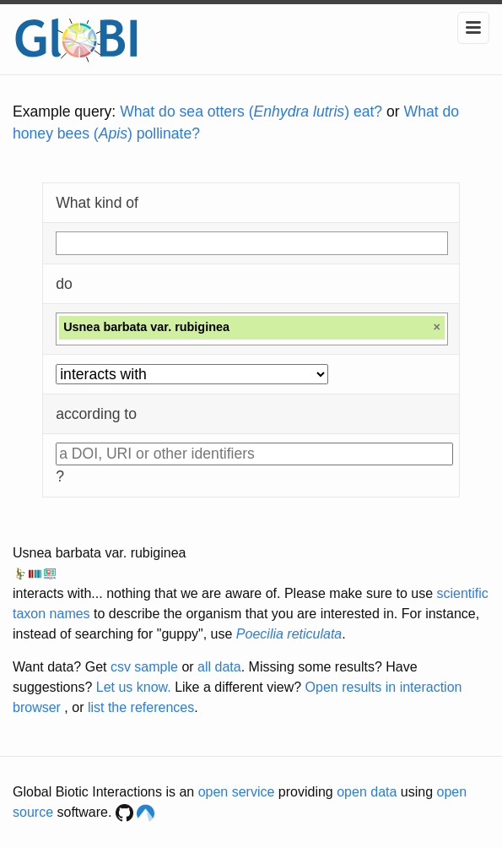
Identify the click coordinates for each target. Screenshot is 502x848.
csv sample (144, 667)
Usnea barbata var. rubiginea (99, 553)
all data (219, 667)
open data (367, 792)
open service (236, 792)
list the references (141, 707)
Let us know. (133, 687)
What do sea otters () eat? (251, 111)
